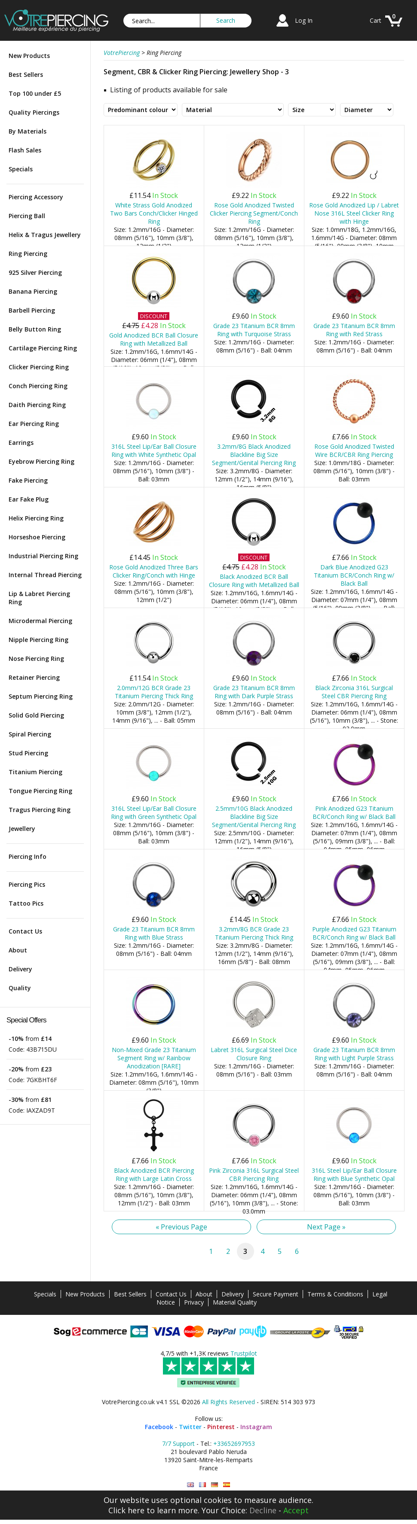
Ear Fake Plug (29, 499)
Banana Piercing (33, 291)
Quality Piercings (34, 112)
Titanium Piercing (35, 772)
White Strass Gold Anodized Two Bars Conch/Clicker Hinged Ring (154, 213)
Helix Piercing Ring (36, 518)
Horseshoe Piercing (37, 537)
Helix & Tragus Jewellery (45, 235)
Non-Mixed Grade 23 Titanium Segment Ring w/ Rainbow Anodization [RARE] (154, 1058)
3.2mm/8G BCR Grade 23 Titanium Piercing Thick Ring (254, 933)
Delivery (20, 969)
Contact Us (25, 931)
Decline (262, 1510)
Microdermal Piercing (40, 621)
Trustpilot (243, 1353)
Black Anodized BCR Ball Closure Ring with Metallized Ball (254, 580)
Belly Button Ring (35, 329)
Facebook (159, 1427)
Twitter (190, 1427)
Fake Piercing (28, 480)
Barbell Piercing (32, 310)
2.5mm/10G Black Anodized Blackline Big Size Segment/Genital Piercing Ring (254, 816)
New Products (29, 56)
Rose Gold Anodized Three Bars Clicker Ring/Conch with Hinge (153, 571)
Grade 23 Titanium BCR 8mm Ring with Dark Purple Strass (254, 692)
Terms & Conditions (335, 1294)
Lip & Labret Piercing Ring (39, 598)
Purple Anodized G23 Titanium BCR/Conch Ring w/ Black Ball (354, 933)
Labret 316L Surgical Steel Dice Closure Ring (254, 1054)
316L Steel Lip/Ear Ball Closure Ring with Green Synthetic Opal (153, 812)
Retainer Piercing (34, 677)
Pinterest (221, 1427)
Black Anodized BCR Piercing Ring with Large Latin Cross (154, 1174)
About (18, 950)
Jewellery (22, 828)
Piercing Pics (27, 884)
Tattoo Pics (26, 903)
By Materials (27, 131)
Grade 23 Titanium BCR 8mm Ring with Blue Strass (154, 933)
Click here (126, 1510)
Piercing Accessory (36, 197)
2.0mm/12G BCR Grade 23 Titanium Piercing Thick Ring (154, 692)
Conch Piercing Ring (38, 386)
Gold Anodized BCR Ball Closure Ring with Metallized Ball (153, 339)
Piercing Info (27, 856)
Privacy (194, 1302)
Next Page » (326, 1227)
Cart (375, 20)
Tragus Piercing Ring (40, 810)
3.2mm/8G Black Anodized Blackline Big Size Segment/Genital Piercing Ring (254, 454)
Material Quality (235, 1302)
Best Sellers (26, 74)
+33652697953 (234, 1443)
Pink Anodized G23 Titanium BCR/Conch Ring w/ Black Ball (354, 812)
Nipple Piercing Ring (38, 640)
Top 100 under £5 (35, 93)
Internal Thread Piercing (45, 575)
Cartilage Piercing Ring (43, 348)
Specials (21, 169)
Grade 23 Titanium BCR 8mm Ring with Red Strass (354, 330)
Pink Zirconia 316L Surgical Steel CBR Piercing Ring (254, 1174)
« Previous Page (181, 1227)
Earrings (21, 442)
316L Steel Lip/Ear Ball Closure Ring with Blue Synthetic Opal (354, 1174)
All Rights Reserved (228, 1402)
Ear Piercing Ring (34, 424)
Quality (20, 988)
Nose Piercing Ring (36, 658)
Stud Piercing (28, 753)
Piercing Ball (27, 216)
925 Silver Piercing (35, 272)
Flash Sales (25, 150)
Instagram (256, 1427)
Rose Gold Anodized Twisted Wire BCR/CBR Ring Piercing (354, 450)
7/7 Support (178, 1443)
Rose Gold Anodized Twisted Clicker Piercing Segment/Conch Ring (254, 213)
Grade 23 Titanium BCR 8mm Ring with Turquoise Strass (254, 330)
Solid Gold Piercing (36, 715)
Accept (296, 1510)
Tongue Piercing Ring (40, 791)
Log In (304, 20)
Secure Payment (275, 1294)
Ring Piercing (28, 253)
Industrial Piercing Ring (43, 556)
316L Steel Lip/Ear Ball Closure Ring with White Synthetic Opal (153, 450)
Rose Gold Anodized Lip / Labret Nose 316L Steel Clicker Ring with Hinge (354, 213)
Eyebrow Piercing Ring (41, 461)
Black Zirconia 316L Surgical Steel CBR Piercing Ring (354, 692)
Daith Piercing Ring (37, 405)
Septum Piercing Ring (41, 696)
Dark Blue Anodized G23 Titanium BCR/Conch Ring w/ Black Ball (354, 575)
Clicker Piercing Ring (39, 367)
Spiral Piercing (30, 734)
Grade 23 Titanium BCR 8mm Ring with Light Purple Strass (354, 1054)
